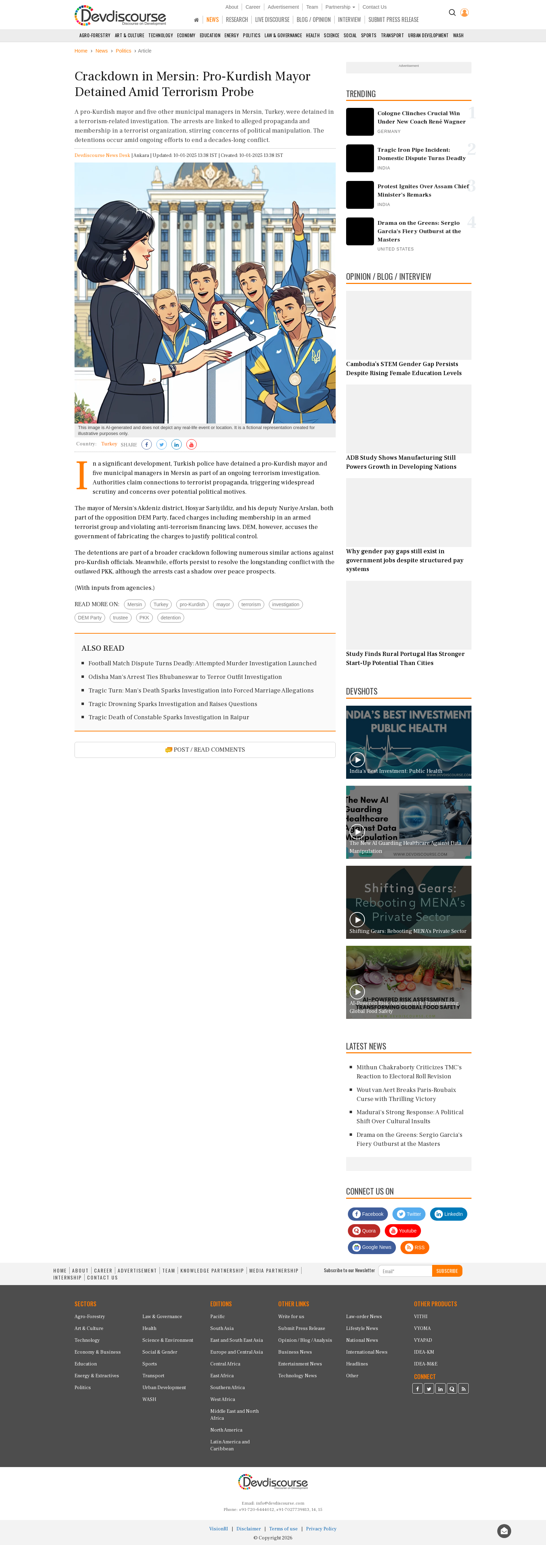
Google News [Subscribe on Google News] (371, 1247)
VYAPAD (423, 1340)
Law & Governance (283, 35)
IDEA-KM (424, 1352)
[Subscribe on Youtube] (191, 445)
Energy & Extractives (97, 1376)
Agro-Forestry (95, 35)
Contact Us (374, 7)
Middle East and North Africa (234, 1414)
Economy (186, 35)
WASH (458, 35)
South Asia (222, 1328)
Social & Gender (159, 1352)
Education (210, 35)
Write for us (291, 1317)
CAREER (103, 1270)
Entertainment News (300, 1364)
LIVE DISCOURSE (272, 19)
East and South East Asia (236, 1340)
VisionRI (218, 1529)
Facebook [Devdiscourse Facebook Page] (367, 1214)
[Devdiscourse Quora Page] (452, 1389)
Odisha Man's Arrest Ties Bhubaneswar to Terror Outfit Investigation (185, 677)
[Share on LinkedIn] (176, 445)
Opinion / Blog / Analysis (305, 1340)
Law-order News (364, 1317)
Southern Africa (227, 1388)
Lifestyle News (362, 1328)
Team (312, 7)
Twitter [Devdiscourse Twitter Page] (409, 1214)
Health (313, 35)
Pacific (217, 1317)
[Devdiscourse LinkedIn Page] (440, 1389)
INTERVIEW (349, 19)
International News (367, 1352)
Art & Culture (130, 35)
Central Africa (225, 1364)
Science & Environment (167, 1340)
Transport (392, 35)
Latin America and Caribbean (230, 1445)
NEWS (212, 19)
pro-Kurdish (192, 604)
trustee (120, 617)
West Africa (222, 1399)
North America (226, 1430)
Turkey (161, 604)
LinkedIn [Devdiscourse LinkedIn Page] (449, 1214)
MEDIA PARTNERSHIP (274, 1270)
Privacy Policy (321, 1529)
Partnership (340, 7)
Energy (232, 35)
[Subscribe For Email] (405, 1271)
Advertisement (283, 7)
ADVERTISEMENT (137, 1270)
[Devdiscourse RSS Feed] (463, 1389)
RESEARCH (237, 19)
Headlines (357, 1364)
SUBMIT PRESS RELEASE (393, 19)
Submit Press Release (301, 1328)
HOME (60, 1270)
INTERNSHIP (67, 1277)
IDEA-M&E (425, 1364)
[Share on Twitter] (161, 445)
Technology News (297, 1376)
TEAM (168, 1270)
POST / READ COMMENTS (205, 750)
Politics (251, 35)
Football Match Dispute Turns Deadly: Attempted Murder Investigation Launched (202, 663)
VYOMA (422, 1328)
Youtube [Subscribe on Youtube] (403, 1231)
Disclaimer (248, 1529)
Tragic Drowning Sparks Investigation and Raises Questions (172, 704)
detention (171, 617)
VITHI (421, 1317)
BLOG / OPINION (314, 19)
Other (352, 1376)
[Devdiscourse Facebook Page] (417, 1389)
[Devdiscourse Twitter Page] (429, 1389)
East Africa (222, 1376)
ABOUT (80, 1270)
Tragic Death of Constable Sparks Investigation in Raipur (168, 717)
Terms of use (283, 1529)
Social (350, 35)
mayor (223, 604)
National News (362, 1340)
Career (252, 7)
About (232, 7)
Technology (160, 35)
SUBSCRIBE (447, 1270)
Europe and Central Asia (236, 1352)
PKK (144, 617)
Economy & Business (98, 1352)
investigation (285, 604)
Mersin (134, 604)
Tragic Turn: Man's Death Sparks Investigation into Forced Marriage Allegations (201, 691)
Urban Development (428, 35)
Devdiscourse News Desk (102, 155)
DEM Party (90, 617)
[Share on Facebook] (146, 445)
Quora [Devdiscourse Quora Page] (364, 1231)
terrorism (251, 604)
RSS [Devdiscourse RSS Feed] (415, 1247)
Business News (295, 1352)
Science (332, 35)
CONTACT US (102, 1277)
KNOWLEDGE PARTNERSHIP (212, 1270)
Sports (369, 35)
